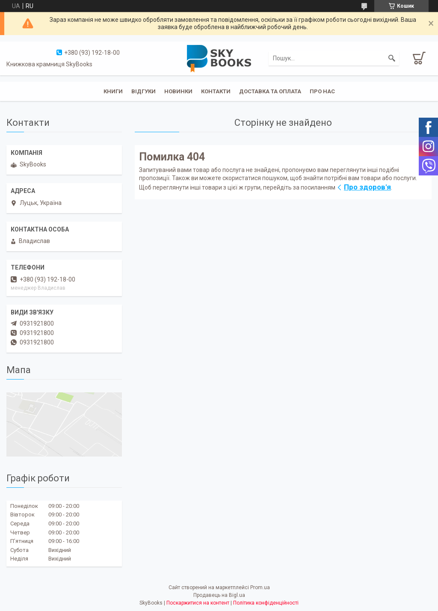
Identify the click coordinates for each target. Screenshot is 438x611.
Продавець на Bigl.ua (219, 595)
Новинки (178, 91)
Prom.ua (260, 587)
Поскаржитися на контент (197, 603)
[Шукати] (392, 58)
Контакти (216, 91)
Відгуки (143, 91)
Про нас (322, 91)
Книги (113, 91)
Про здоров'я (367, 187)
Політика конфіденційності (266, 603)
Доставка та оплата (270, 91)
